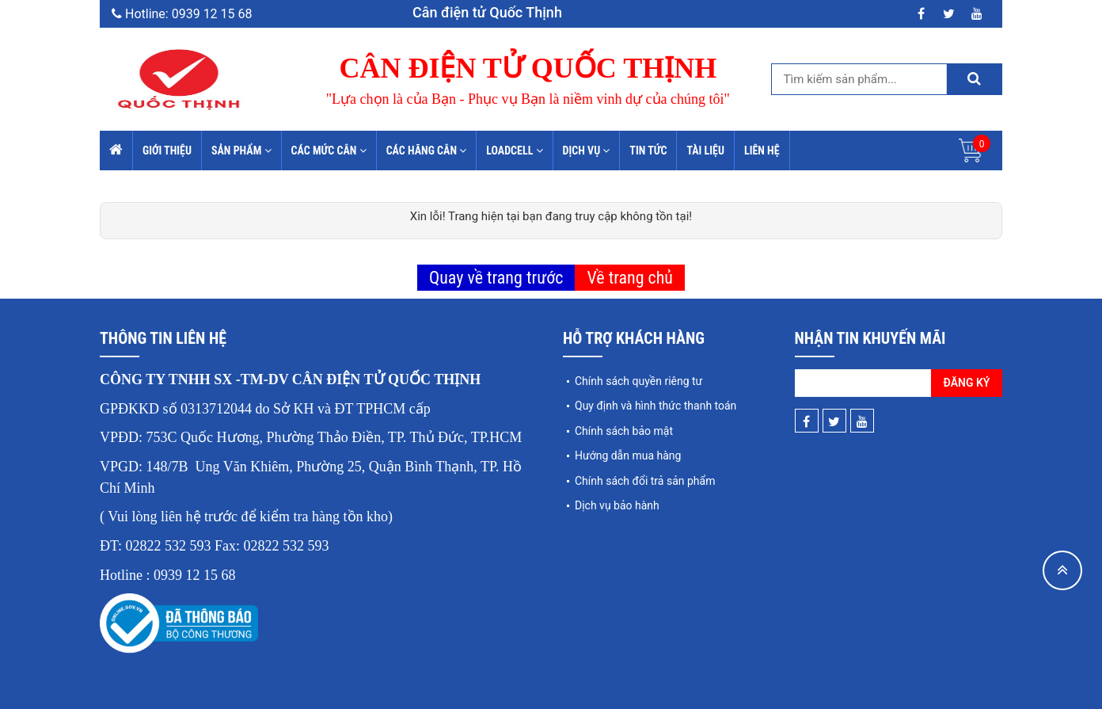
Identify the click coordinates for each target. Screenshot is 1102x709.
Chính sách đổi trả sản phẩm (645, 481)
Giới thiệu (167, 150)
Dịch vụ (586, 150)
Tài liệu (705, 150)
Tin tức (648, 150)
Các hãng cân (426, 150)
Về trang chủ (630, 278)
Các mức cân (329, 150)
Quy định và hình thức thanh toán (655, 405)
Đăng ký (967, 382)
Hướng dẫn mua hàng (628, 455)
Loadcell (514, 150)
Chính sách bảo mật (624, 431)
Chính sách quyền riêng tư (638, 381)
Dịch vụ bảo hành (617, 505)
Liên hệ (762, 150)
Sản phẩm (241, 150)
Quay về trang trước (496, 278)
